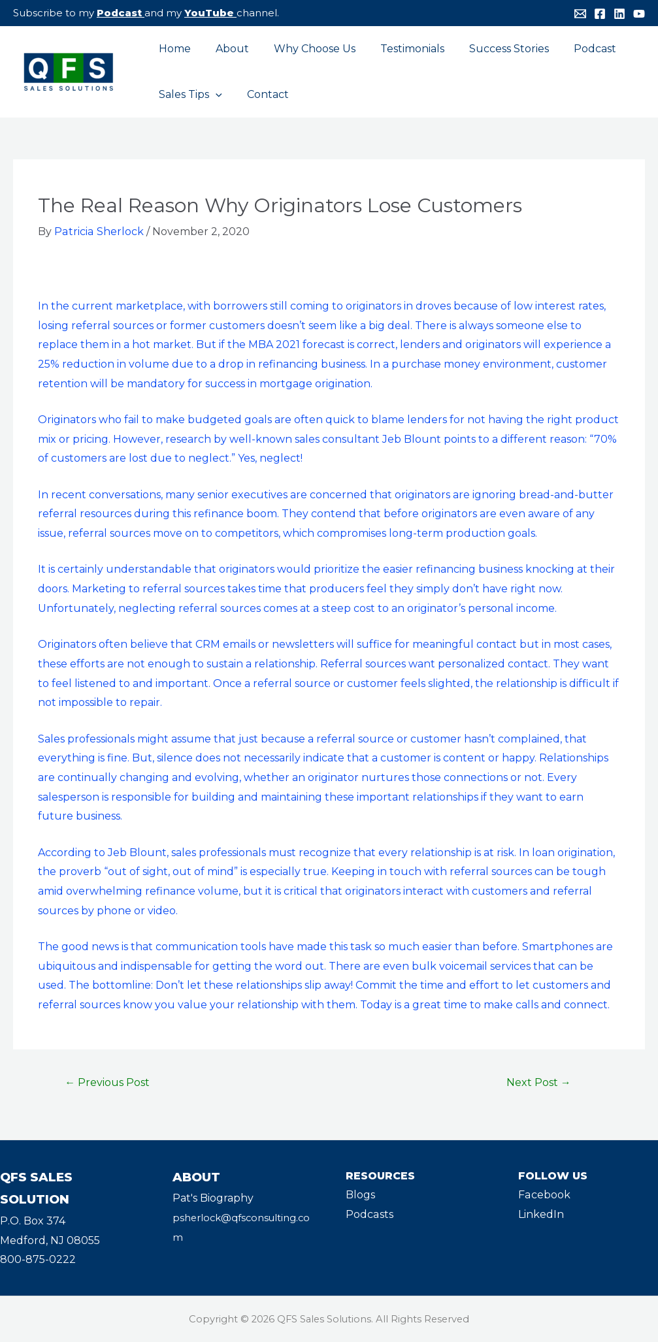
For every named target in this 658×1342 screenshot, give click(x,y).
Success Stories (491, 48)
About (226, 48)
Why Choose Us (305, 48)
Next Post (538, 1082)
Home (173, 48)
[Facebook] (600, 14)
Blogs (360, 1195)
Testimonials (399, 48)
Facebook (544, 1195)
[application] (213, 95)
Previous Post (107, 1082)
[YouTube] (639, 14)
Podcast (119, 13)
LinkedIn (541, 1214)
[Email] (580, 14)
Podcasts (369, 1214)
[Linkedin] (619, 14)
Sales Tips (188, 95)
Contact (262, 94)
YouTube (209, 13)
